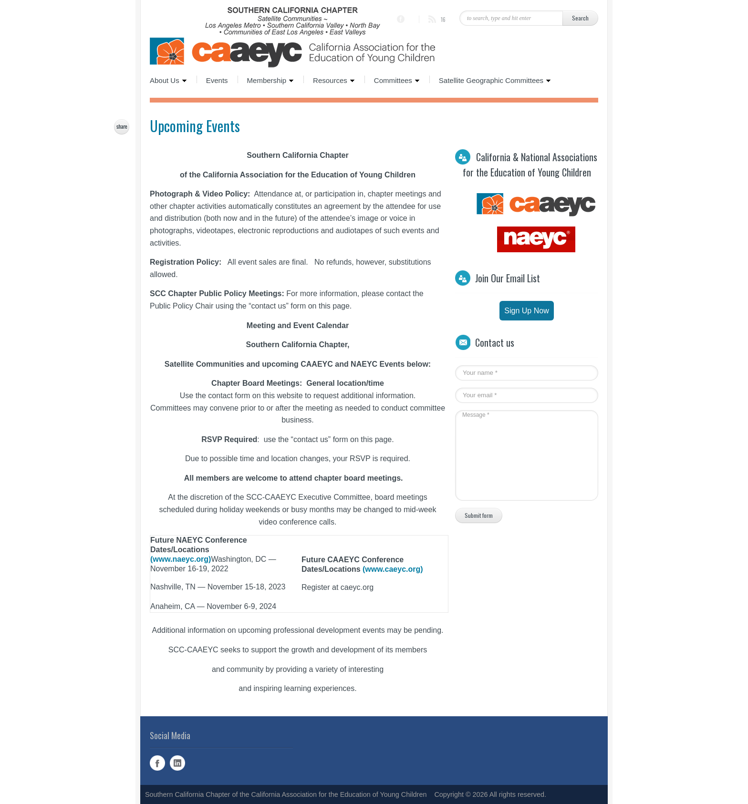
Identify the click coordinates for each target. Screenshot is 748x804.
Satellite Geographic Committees (490, 79)
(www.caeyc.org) (393, 569)
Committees (392, 79)
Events (217, 79)
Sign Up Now (526, 311)
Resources (329, 79)
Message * (522, 455)
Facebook (157, 763)
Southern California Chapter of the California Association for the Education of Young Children (285, 794)
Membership (266, 79)
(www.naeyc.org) (180, 559)
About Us (168, 79)
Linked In (177, 763)
